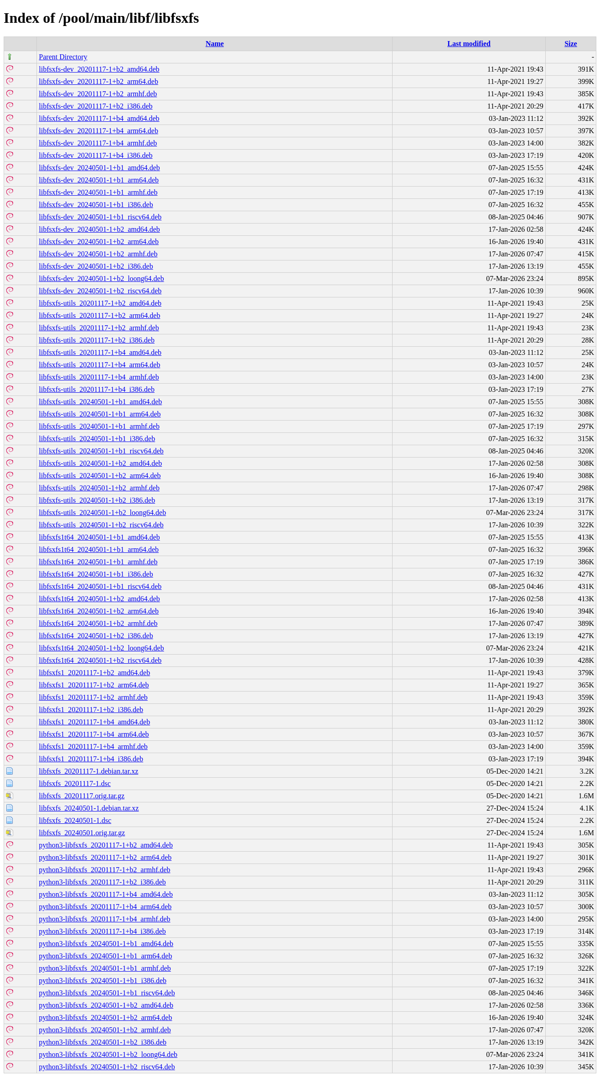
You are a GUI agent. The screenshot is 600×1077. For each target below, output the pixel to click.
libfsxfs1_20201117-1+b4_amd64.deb (94, 722)
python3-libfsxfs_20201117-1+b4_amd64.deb (106, 894)
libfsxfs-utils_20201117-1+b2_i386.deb (97, 340)
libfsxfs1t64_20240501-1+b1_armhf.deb (98, 562)
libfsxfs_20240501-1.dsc (75, 820)
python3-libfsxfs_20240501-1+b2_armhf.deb (105, 1030)
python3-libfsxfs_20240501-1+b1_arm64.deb (105, 956)
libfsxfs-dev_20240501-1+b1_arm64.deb (99, 180)
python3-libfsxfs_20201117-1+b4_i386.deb (102, 931)
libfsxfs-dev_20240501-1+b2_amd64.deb (99, 229)
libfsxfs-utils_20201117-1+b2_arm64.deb (99, 315)
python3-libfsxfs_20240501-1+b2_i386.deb (102, 1042)
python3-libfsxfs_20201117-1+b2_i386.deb (102, 882)
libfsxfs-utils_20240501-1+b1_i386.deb (97, 438)
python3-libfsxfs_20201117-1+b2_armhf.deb (104, 870)
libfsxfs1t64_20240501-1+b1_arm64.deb (99, 549)
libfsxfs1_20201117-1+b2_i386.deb (91, 709)
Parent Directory (63, 57)
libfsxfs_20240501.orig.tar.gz (82, 833)
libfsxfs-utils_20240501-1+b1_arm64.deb (99, 414)
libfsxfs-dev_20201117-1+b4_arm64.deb (98, 131)
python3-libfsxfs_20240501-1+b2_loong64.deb (108, 1054)
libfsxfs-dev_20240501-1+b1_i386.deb (96, 204)
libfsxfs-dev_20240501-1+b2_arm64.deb (99, 241)
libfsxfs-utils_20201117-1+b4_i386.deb (97, 389)
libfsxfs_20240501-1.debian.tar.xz (89, 808)
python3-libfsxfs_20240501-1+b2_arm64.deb (105, 1017)
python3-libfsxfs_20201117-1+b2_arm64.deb (105, 857)
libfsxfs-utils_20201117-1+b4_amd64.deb (100, 352)
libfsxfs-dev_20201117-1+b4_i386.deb (95, 155)
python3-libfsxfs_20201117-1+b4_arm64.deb (105, 907)
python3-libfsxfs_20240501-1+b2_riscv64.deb (107, 1067)
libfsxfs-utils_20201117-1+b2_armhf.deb (99, 328)
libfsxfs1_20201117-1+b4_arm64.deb (94, 734)
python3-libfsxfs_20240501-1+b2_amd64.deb (106, 1005)
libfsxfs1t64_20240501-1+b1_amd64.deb (99, 537)
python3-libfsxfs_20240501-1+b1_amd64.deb (106, 943)
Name (215, 43)
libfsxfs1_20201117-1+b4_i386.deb (91, 759)
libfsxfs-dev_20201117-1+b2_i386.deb (95, 106)
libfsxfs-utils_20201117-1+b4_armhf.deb (99, 377)
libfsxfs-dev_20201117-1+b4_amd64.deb (99, 118)
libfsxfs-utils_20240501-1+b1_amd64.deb (100, 402)
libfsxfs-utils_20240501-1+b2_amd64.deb (100, 463)
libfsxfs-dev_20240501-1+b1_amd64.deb (99, 168)
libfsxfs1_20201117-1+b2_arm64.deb (94, 685)
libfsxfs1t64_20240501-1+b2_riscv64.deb (100, 660)
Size (570, 43)
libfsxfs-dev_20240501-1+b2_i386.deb (96, 266)
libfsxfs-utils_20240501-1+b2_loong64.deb (102, 512)
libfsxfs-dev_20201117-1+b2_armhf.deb (98, 94)
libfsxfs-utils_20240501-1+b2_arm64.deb (99, 475)
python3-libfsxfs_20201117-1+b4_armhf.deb (104, 919)
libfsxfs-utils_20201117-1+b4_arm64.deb (99, 365)
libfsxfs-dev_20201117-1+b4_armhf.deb (98, 143)
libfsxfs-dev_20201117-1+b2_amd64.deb (99, 69)
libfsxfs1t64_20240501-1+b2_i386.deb (96, 636)
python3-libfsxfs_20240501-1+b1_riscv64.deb (107, 993)
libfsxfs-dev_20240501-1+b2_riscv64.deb (100, 291)
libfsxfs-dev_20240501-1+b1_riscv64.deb (100, 217)
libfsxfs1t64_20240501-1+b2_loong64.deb (101, 648)
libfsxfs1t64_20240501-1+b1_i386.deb (96, 574)
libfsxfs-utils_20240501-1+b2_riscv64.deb (101, 525)
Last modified (469, 43)
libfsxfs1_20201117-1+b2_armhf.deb (93, 697)
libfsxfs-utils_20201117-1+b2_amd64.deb (100, 303)
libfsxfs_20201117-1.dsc (74, 783)
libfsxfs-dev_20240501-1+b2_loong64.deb (101, 278)
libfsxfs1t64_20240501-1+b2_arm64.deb (99, 611)
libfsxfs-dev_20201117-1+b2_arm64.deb (98, 81)
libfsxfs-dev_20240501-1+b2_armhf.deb (98, 254)
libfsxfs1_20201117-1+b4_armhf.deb (93, 746)
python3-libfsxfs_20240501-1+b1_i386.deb (102, 980)
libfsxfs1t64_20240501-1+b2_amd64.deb (99, 599)
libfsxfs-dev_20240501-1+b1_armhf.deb (98, 192)
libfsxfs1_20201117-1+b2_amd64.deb (94, 672)
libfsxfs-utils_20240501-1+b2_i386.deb (97, 500)
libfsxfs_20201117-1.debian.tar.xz (88, 771)
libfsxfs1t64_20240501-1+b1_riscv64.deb (100, 586)
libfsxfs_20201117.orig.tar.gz (81, 796)
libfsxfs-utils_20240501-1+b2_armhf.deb (99, 488)
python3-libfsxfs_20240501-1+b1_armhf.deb (105, 968)
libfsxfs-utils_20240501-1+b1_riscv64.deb (101, 451)
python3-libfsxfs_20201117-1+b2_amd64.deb (106, 845)
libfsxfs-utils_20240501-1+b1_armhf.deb (99, 426)
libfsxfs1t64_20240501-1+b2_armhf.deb (98, 623)
